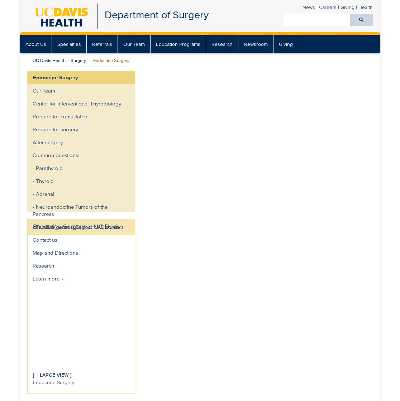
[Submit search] (361, 20)
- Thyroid (43, 181)
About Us (35, 44)
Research (222, 44)
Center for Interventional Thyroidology (77, 103)
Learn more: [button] (48, 278)
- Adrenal (43, 194)
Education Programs (178, 44)
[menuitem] (36, 44)
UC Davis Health (49, 60)
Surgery (78, 60)
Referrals (102, 44)
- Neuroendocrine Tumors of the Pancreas (70, 210)
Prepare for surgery (55, 129)
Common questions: (56, 155)
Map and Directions (55, 252)
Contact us (45, 240)
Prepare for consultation (61, 116)
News (309, 7)
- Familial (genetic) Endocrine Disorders (78, 227)
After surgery (48, 142)
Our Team (134, 44)
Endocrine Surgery (55, 77)
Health (365, 7)
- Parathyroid (48, 168)
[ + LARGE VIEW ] (52, 374)
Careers (328, 7)
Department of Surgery (157, 14)
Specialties (69, 44)
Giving (347, 7)
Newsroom (256, 44)
